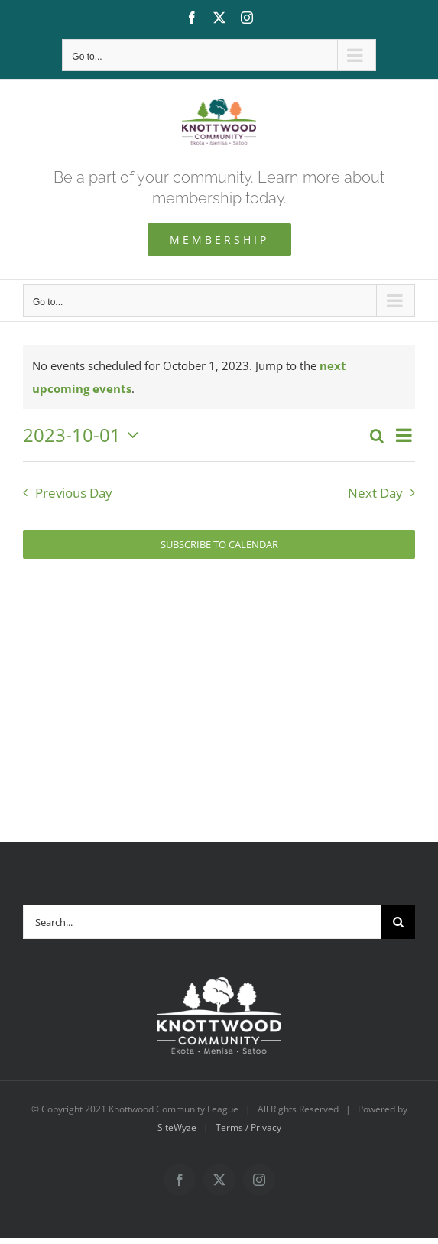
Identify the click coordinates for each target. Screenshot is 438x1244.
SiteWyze (176, 1127)
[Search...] (202, 922)
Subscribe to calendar (219, 544)
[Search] (398, 922)
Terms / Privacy (248, 1127)
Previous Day (73, 493)
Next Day (375, 493)
